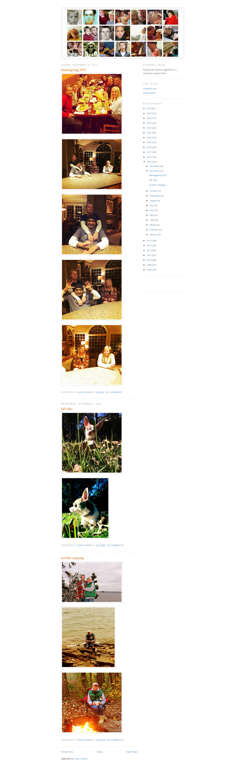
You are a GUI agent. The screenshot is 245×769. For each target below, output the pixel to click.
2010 (149, 260)
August (153, 200)
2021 (149, 132)
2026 (149, 108)
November (155, 170)
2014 (149, 240)
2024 (149, 118)
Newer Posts (67, 751)
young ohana (149, 92)
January (154, 234)
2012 (149, 250)
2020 (149, 137)
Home (100, 751)
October (154, 190)
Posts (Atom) (80, 758)
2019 (149, 142)
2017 (149, 152)
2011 (149, 255)
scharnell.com (150, 88)
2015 (149, 161)
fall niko (66, 409)
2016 (149, 156)
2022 (149, 127)
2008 (149, 269)
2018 (149, 147)
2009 (149, 264)
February (154, 229)
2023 (149, 123)
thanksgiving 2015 (73, 70)
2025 (149, 113)
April (152, 219)
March (153, 224)
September (155, 195)
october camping (72, 558)
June (152, 210)
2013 (149, 245)
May (152, 215)
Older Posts (131, 751)
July (152, 205)
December (155, 166)
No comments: (115, 392)
